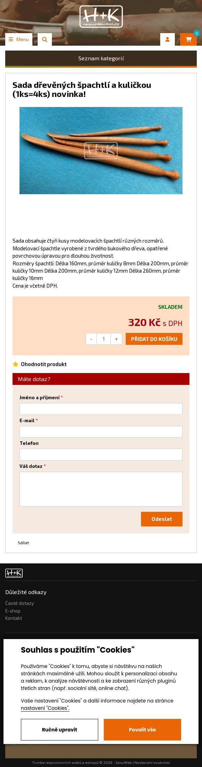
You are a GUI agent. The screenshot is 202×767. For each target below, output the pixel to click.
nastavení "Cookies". (45, 708)
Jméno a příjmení (40, 397)
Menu (19, 39)
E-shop (13, 611)
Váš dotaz (31, 466)
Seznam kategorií (101, 58)
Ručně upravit (59, 729)
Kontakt (13, 618)
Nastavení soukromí (152, 762)
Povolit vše (142, 729)
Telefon (29, 443)
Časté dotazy (19, 603)
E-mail (27, 420)
